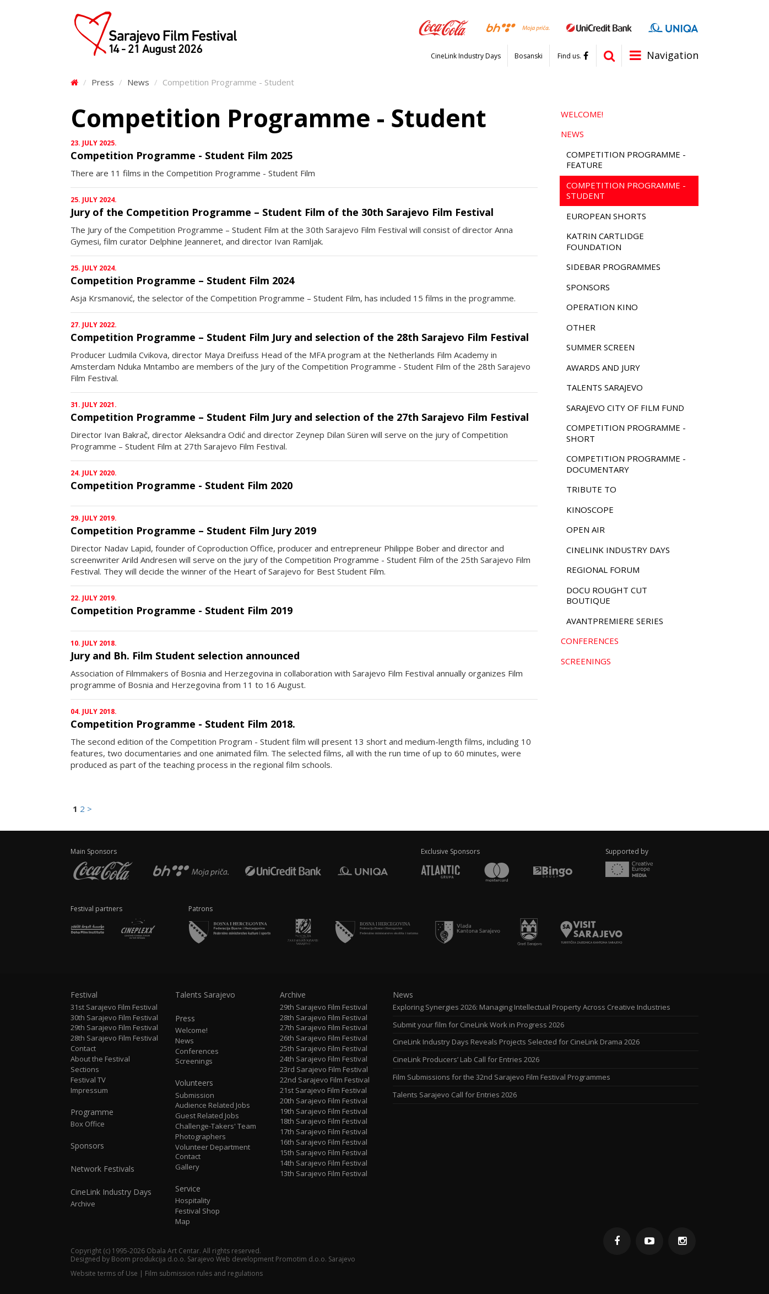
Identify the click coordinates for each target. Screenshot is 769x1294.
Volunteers (194, 1083)
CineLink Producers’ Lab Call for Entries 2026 (466, 1059)
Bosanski (529, 56)
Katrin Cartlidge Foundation (605, 241)
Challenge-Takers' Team (215, 1126)
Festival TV (88, 1080)
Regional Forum (603, 569)
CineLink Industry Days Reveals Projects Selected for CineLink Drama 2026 (516, 1042)
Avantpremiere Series (614, 620)
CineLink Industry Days (466, 56)
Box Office (88, 1124)
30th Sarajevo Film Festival (114, 1017)
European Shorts (606, 215)
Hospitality (192, 1200)
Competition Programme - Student (626, 191)
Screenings (586, 661)
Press (102, 82)
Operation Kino (602, 306)
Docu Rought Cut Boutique (606, 595)
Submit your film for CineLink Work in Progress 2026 (478, 1025)
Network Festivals (102, 1169)
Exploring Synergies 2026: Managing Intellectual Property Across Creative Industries (531, 1007)
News (138, 82)
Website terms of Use (104, 1273)
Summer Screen (600, 347)
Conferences (590, 640)
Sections (85, 1069)
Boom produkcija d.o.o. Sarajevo (162, 1259)
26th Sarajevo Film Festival (323, 1038)
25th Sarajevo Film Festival (323, 1048)
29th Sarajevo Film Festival (114, 1027)
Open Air (585, 529)
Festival (84, 995)
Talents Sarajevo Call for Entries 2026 (455, 1095)
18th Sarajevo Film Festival (323, 1121)
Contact (83, 1048)
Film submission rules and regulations (204, 1273)
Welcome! (582, 114)
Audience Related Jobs (212, 1105)
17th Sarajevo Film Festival (323, 1131)
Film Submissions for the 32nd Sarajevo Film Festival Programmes (501, 1077)
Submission (194, 1095)
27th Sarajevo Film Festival (323, 1027)
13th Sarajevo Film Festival (323, 1173)
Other (580, 327)
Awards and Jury (603, 367)
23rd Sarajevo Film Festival (324, 1069)
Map (182, 1221)
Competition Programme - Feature (626, 160)
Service (188, 1189)
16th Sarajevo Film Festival (323, 1142)
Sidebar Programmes (613, 266)
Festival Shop (197, 1211)
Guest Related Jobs (207, 1115)
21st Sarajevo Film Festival (323, 1090)
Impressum (89, 1090)
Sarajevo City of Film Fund (625, 407)
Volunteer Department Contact (212, 1152)
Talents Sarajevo (604, 387)
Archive (83, 1204)
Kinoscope (590, 509)
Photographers (200, 1136)
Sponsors (588, 287)
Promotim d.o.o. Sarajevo (315, 1259)
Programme (92, 1112)
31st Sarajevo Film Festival (114, 1007)
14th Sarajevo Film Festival (323, 1163)
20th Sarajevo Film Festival (323, 1101)
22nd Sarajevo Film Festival (325, 1080)
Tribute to (591, 489)
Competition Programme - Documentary (626, 464)
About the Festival (100, 1059)
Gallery (187, 1167)
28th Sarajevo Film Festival (114, 1038)
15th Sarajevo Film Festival (323, 1152)
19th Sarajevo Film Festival (323, 1111)
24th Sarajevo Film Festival (323, 1059)
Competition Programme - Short (626, 433)
